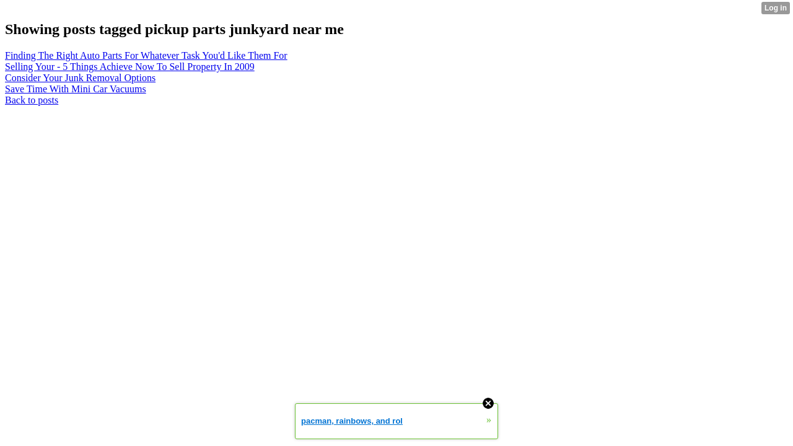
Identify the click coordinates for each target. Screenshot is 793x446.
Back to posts (31, 100)
